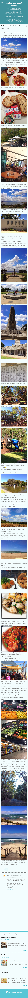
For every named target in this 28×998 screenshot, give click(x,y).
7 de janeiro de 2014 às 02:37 (16, 875)
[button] (26, 26)
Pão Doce (3, 955)
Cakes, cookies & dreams (14, 4)
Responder (10, 889)
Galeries (18, 995)
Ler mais (24, 950)
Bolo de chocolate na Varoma (8, 937)
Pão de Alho (4, 973)
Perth (6, 869)
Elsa (8, 875)
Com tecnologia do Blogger (14, 992)
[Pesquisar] (26, 3)
